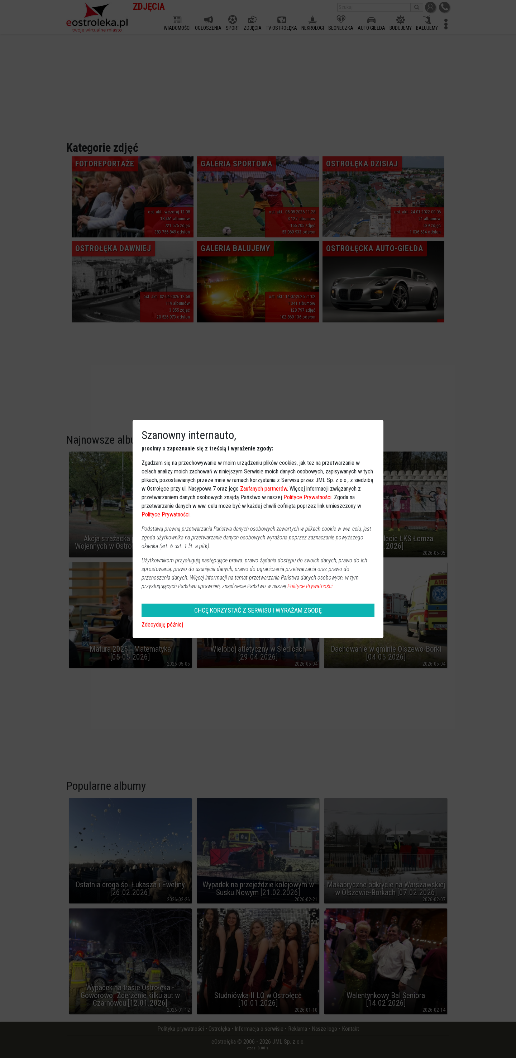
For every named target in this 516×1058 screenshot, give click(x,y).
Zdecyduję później (162, 624)
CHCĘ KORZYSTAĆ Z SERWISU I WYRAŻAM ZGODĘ (258, 610)
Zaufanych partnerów (263, 488)
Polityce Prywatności (307, 497)
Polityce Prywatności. (310, 586)
